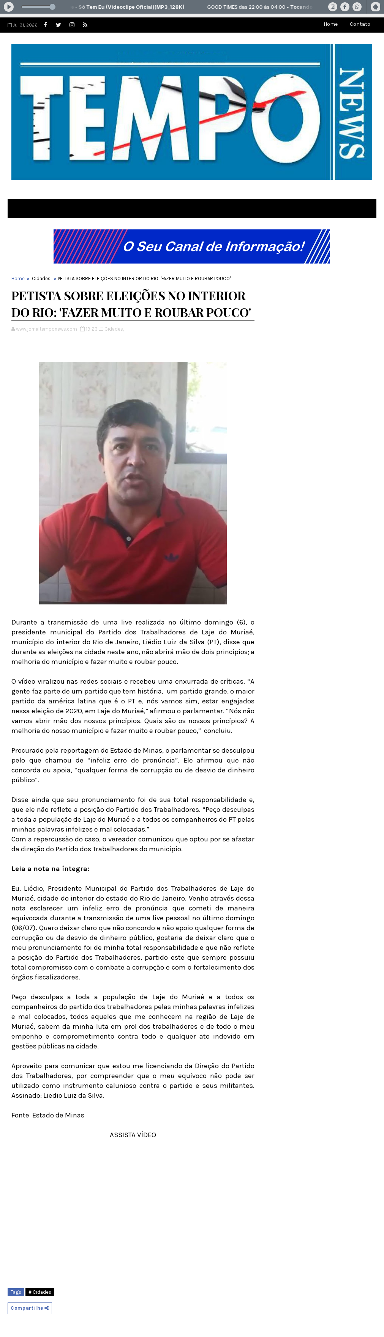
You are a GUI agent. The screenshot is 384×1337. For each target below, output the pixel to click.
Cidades (41, 278)
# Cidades (39, 1292)
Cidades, (114, 329)
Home (331, 24)
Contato (360, 24)
